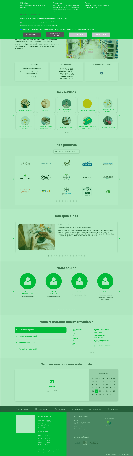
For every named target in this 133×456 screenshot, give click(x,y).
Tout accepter (32, 34)
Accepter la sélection (55, 34)
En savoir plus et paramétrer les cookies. (30, 15)
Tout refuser (78, 34)
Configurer (101, 34)
